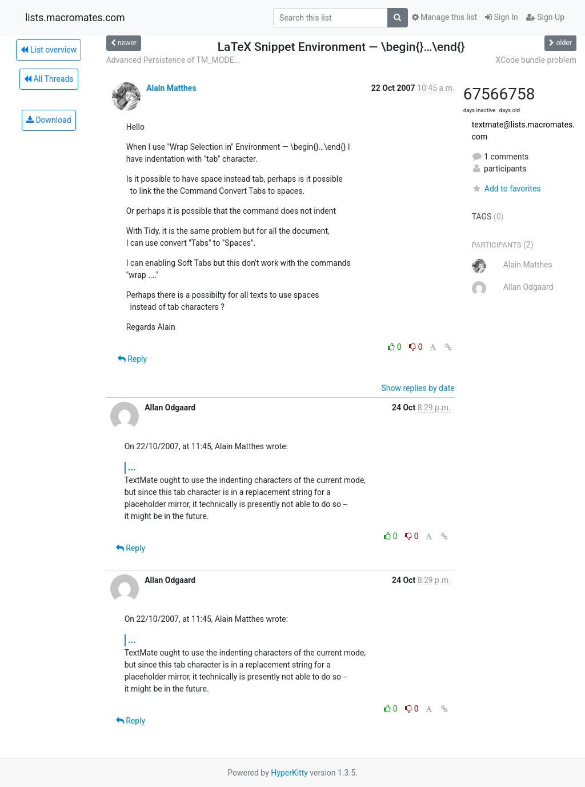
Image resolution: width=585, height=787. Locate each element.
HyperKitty (289, 772)
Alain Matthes (171, 88)
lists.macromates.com (75, 17)
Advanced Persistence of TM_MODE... (173, 60)
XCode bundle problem (536, 60)
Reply (132, 358)
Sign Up (545, 17)
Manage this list (444, 17)
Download (48, 120)
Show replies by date (417, 388)
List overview (49, 49)
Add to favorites (506, 188)
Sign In (501, 17)
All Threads (48, 78)
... (132, 467)
